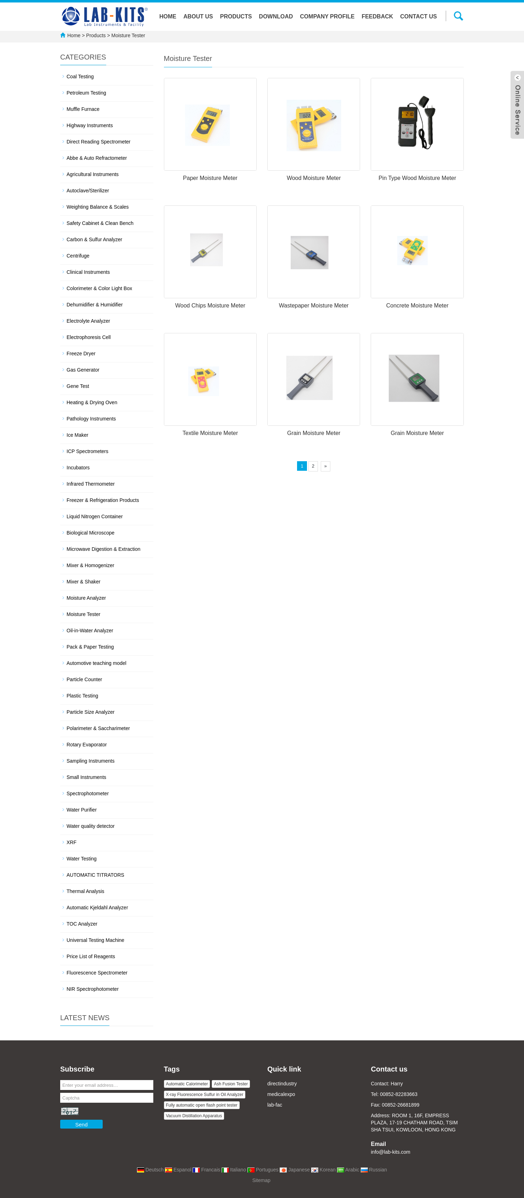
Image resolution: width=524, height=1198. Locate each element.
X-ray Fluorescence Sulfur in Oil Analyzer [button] (205, 1094)
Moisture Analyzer (86, 598)
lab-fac (274, 1105)
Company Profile (327, 16)
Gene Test (78, 386)
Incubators (78, 467)
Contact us (418, 16)
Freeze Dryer (81, 353)
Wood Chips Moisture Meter (210, 306)
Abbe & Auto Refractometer (97, 158)
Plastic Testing (82, 696)
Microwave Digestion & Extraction (104, 549)
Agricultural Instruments (93, 174)
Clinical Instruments (88, 272)
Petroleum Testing (86, 93)
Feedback (377, 16)
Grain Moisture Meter (313, 433)
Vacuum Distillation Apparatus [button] (194, 1115)
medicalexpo (281, 1094)
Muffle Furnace (83, 109)
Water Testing (82, 858)
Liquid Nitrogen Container (95, 516)
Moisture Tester (127, 35)
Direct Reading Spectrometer (99, 142)
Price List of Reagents (91, 956)
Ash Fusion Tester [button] (231, 1083)
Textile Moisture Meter (210, 433)
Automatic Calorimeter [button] (187, 1083)
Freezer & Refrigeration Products (103, 500)
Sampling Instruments (90, 761)
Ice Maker (77, 435)
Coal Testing (80, 76)
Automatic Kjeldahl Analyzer (97, 907)
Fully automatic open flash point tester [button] (202, 1105)
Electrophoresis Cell (89, 337)
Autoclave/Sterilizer (88, 190)
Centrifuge (78, 256)
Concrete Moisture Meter (417, 306)
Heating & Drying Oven (92, 402)
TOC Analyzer (82, 924)
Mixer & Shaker (84, 581)
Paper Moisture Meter (210, 178)
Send (81, 1124)
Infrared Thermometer (91, 484)
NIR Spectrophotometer (93, 989)
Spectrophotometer (88, 793)
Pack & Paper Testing (90, 647)
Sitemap (261, 1180)
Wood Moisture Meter (314, 178)
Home (167, 16)
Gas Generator (83, 370)
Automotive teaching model (96, 663)
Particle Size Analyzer (90, 712)
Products (236, 16)
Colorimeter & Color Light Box (99, 288)
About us (198, 16)
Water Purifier (82, 810)
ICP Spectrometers (87, 451)
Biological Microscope (90, 533)
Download (276, 16)
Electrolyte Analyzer (88, 321)
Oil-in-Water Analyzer (90, 630)
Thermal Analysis (85, 891)
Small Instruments (86, 777)
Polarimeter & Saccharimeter (98, 728)
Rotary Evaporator (87, 744)
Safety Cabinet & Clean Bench (100, 223)
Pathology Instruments (91, 419)
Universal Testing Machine (95, 940)
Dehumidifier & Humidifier (95, 304)
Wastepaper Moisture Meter (314, 306)
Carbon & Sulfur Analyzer (94, 239)
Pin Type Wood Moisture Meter (417, 178)
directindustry (282, 1083)
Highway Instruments (90, 125)
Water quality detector (91, 826)
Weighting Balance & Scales (98, 207)
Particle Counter (84, 679)
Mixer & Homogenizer (90, 565)
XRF (71, 842)
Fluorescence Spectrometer (97, 973)
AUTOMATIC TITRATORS (95, 875)
